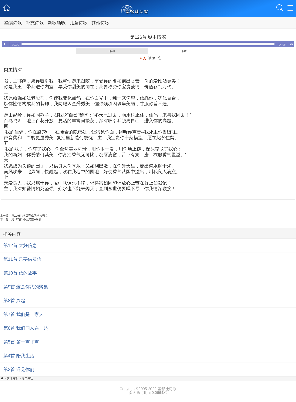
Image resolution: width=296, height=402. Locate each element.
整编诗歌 (13, 22)
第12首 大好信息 (20, 245)
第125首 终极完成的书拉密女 (29, 215)
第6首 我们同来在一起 (25, 328)
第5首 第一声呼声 (21, 341)
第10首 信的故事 (20, 272)
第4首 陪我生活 (18, 355)
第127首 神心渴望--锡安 (26, 219)
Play (4, 44)
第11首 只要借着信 (22, 259)
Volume (290, 44)
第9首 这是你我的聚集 (25, 286)
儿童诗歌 (78, 22)
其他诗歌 (100, 22)
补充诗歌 (35, 22)
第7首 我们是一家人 (23, 314)
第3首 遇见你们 (18, 369)
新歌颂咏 (57, 22)
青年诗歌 (27, 378)
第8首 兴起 (14, 300)
